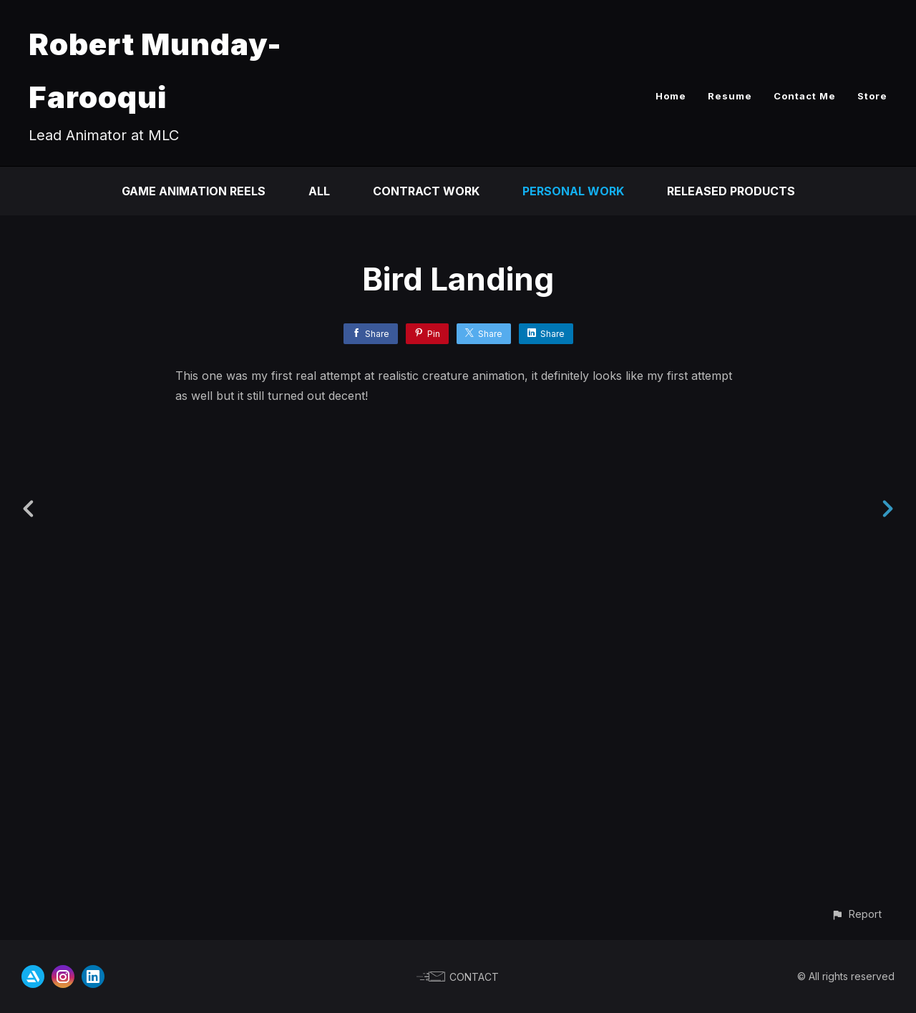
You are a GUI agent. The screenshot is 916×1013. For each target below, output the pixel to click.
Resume (730, 96)
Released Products (731, 191)
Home (671, 96)
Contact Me (805, 96)
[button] (856, 914)
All (319, 191)
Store (872, 96)
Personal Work (573, 191)
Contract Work (426, 191)
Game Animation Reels (193, 191)
